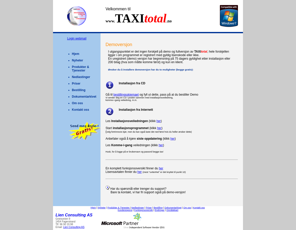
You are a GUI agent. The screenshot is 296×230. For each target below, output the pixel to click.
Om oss (77, 103)
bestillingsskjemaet (126, 94)
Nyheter (77, 60)
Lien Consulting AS (74, 227)
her (159, 121)
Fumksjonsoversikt (143, 210)
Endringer (160, 210)
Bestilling (78, 90)
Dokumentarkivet (84, 96)
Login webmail (76, 38)
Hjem (75, 54)
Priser (76, 83)
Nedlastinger (81, 77)
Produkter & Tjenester (80, 68)
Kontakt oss (80, 109)
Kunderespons (125, 210)
